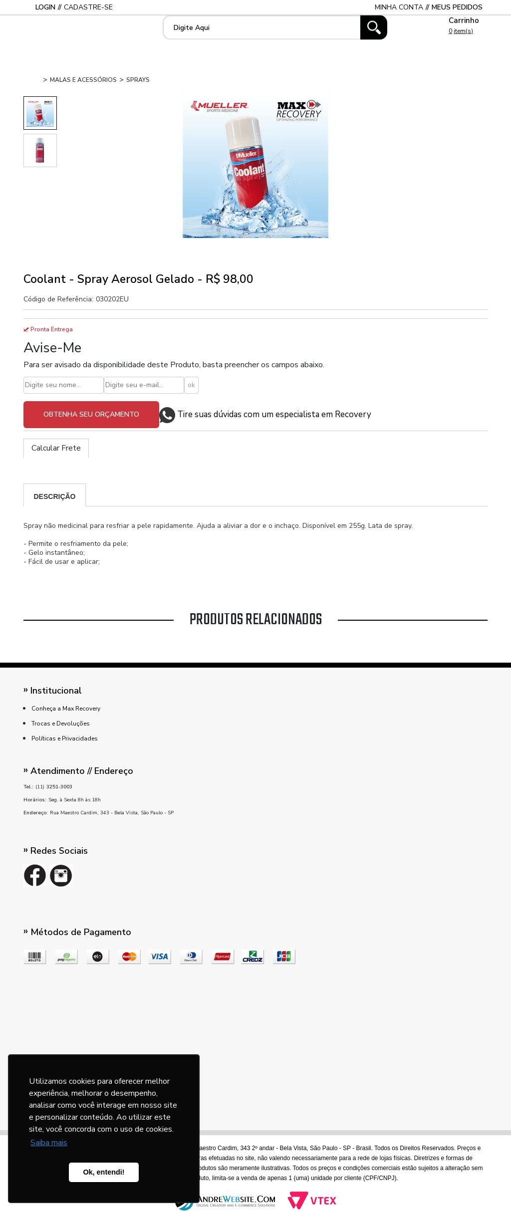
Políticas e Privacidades (64, 738)
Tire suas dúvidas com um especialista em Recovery (265, 414)
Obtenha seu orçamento (91, 414)
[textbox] (261, 27)
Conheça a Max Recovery (65, 709)
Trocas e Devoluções (60, 723)
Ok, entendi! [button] (103, 1172)
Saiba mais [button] (48, 1142)
